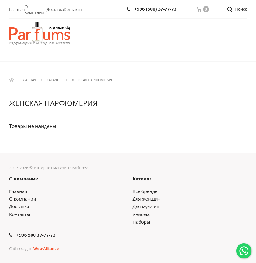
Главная (17, 9)
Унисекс (142, 214)
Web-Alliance (46, 248)
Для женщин (147, 199)
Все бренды (145, 191)
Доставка (55, 9)
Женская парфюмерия (92, 80)
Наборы (141, 222)
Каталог (54, 80)
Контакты (73, 9)
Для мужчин (146, 206)
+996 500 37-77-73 (35, 235)
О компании (34, 9)
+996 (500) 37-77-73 (155, 9)
